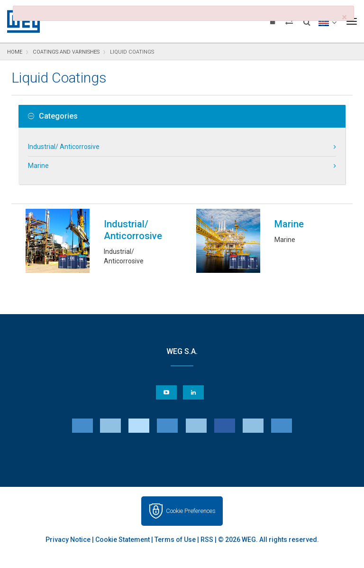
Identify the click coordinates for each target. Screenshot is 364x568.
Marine (38, 165)
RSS (206, 510)
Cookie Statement (122, 510)
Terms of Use (175, 510)
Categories (53, 116)
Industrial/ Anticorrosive (64, 146)
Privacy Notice (68, 510)
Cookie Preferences (191, 481)
